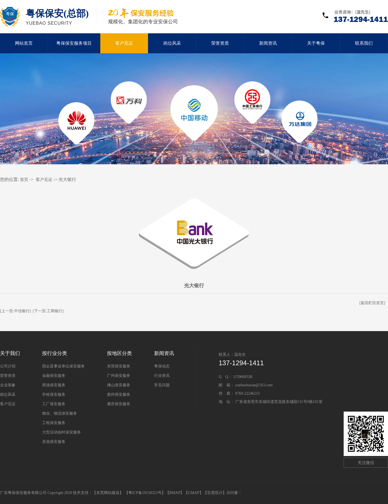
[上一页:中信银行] (15, 311)
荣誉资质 (220, 43)
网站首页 (24, 43)
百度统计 (215, 493)
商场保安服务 (53, 385)
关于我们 (10, 353)
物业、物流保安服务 (59, 413)
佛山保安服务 (118, 385)
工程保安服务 (53, 423)
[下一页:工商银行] (48, 311)
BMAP (174, 493)
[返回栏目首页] (372, 303)
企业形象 (8, 385)
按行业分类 (54, 353)
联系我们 (364, 43)
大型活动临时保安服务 (61, 432)
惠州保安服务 (118, 394)
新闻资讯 (268, 43)
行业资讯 (162, 376)
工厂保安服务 (53, 404)
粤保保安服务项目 (74, 43)
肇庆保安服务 (118, 404)
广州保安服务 (118, 376)
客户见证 (124, 43)
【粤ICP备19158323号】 (144, 493)
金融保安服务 (53, 376)
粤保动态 (162, 366)
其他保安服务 (53, 442)
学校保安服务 (53, 394)
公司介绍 (8, 366)
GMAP (193, 493)
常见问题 (162, 385)
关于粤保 (316, 43)
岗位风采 (172, 43)
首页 (24, 179)
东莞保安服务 (118, 366)
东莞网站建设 (107, 493)
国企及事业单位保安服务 (63, 366)
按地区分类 (119, 353)
